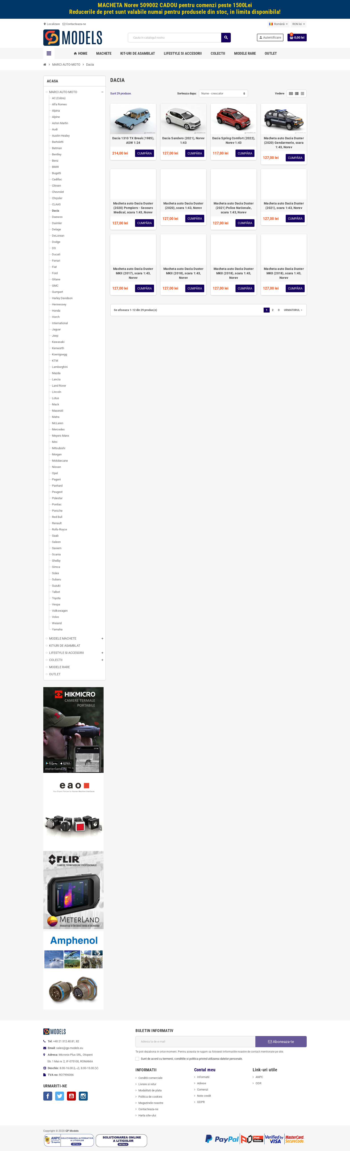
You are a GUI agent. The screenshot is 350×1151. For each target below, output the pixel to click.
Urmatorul (293, 310)
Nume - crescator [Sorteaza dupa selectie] (212, 93)
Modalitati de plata (150, 1090)
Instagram (83, 1096)
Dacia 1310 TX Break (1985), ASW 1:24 (133, 140)
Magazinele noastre (150, 1103)
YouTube (71, 1096)
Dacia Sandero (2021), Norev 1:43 (183, 140)
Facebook (47, 1096)
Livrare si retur (147, 1084)
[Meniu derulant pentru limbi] (278, 24)
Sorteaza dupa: (187, 93)
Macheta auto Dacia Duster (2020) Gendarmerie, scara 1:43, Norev (284, 142)
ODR (258, 1083)
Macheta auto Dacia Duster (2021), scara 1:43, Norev (284, 206)
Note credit (204, 1095)
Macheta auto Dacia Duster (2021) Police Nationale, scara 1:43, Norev (234, 208)
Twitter (59, 1096)
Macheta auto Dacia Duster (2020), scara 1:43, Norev (183, 206)
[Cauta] (179, 37)
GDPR (201, 1102)
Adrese (201, 1083)
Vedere (279, 93)
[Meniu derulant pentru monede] (299, 24)
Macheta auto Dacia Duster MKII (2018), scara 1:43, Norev (183, 273)
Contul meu (205, 1069)
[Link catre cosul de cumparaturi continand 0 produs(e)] (297, 37)
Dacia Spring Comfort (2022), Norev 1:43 (233, 140)
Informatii (203, 1077)
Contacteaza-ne (74, 24)
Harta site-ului (147, 1115)
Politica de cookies (150, 1096)
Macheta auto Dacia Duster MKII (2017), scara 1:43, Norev (133, 273)
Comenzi (202, 1089)
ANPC (259, 1077)
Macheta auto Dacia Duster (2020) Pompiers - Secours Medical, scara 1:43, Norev (133, 208)
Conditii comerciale (150, 1078)
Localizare (51, 24)
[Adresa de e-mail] (195, 1041)
